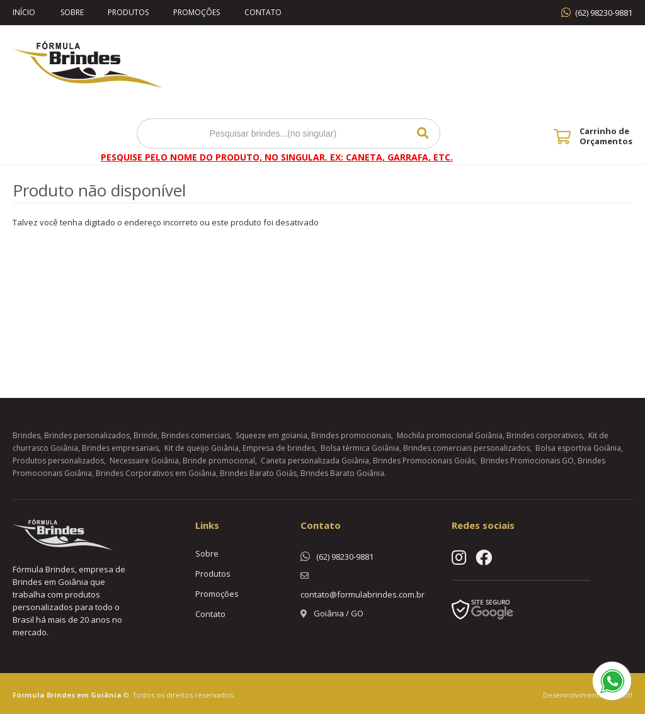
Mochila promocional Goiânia (450, 435)
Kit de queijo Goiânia (201, 448)
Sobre (72, 12)
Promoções (198, 12)
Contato (265, 12)
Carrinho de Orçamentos (605, 136)
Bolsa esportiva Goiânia (578, 448)
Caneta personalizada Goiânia (315, 460)
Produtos (129, 12)
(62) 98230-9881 (603, 12)
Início (24, 12)
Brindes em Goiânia (84, 695)
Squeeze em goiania (271, 435)
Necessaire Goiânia (144, 460)
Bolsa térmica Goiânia (360, 448)
